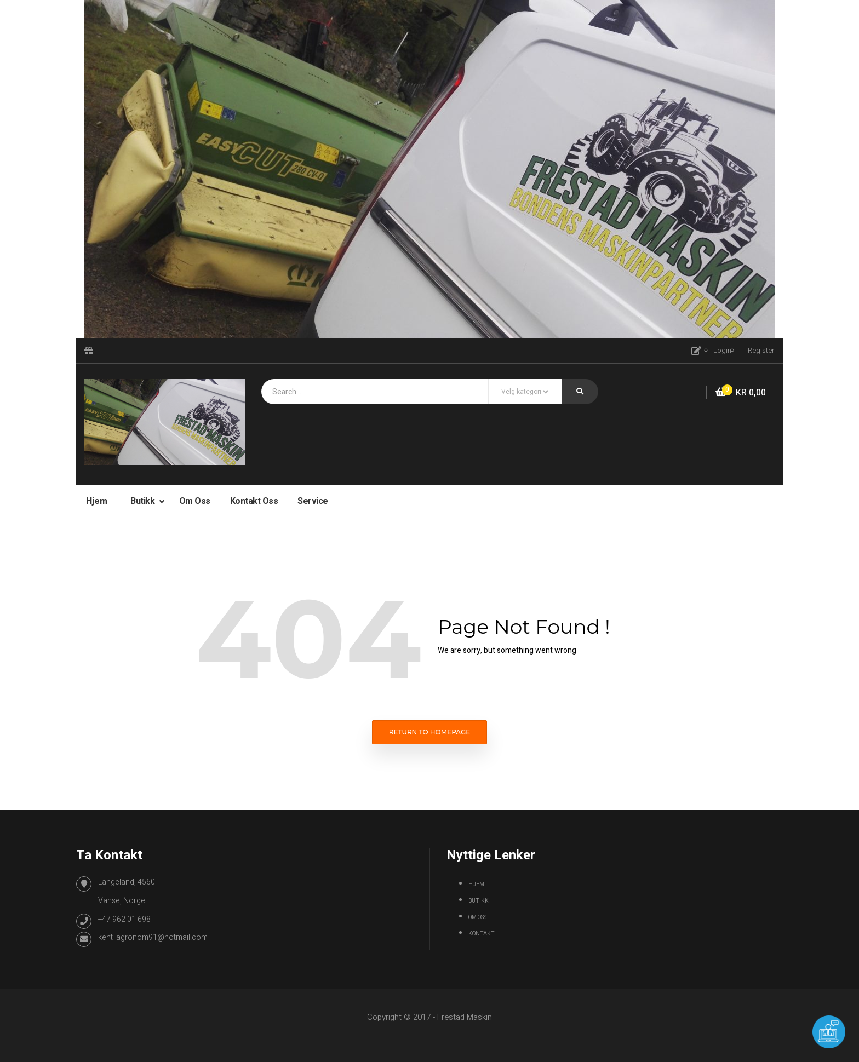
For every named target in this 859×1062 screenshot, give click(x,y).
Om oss (194, 501)
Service (312, 501)
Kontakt (481, 934)
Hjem (96, 501)
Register (761, 350)
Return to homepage (430, 732)
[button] (740, 393)
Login (722, 350)
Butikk (143, 501)
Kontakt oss (254, 501)
